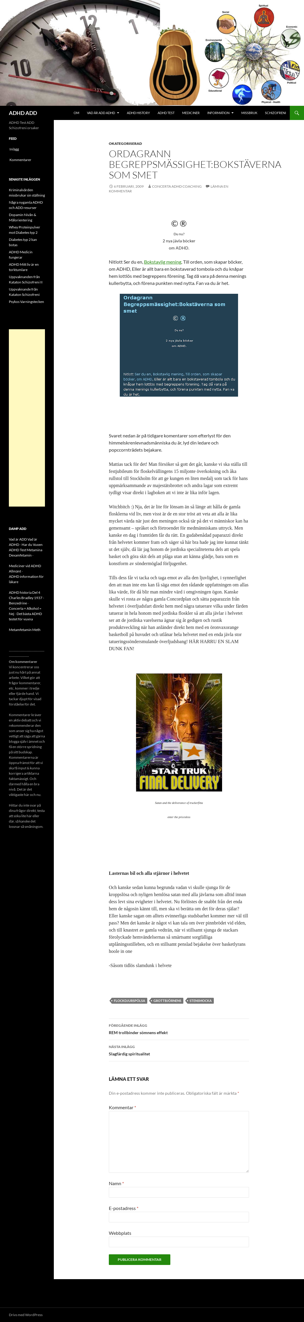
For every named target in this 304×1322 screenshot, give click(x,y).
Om (76, 113)
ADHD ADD (23, 113)
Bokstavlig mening (162, 262)
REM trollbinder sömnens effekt (179, 1028)
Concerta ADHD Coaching (177, 186)
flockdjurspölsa (129, 1001)
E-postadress (123, 1208)
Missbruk (249, 113)
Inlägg (14, 149)
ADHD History (138, 113)
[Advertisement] (27, 418)
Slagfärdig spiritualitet (179, 1049)
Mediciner (191, 113)
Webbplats (120, 1233)
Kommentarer (20, 160)
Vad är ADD (18, 539)
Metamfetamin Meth (25, 629)
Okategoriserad (125, 143)
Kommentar (122, 1107)
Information (218, 113)
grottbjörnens (167, 1001)
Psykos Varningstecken (26, 301)
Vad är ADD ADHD (101, 113)
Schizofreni (275, 113)
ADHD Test (166, 113)
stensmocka (201, 1001)
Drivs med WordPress (26, 1315)
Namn (116, 1183)
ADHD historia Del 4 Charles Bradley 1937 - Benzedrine (26, 597)
